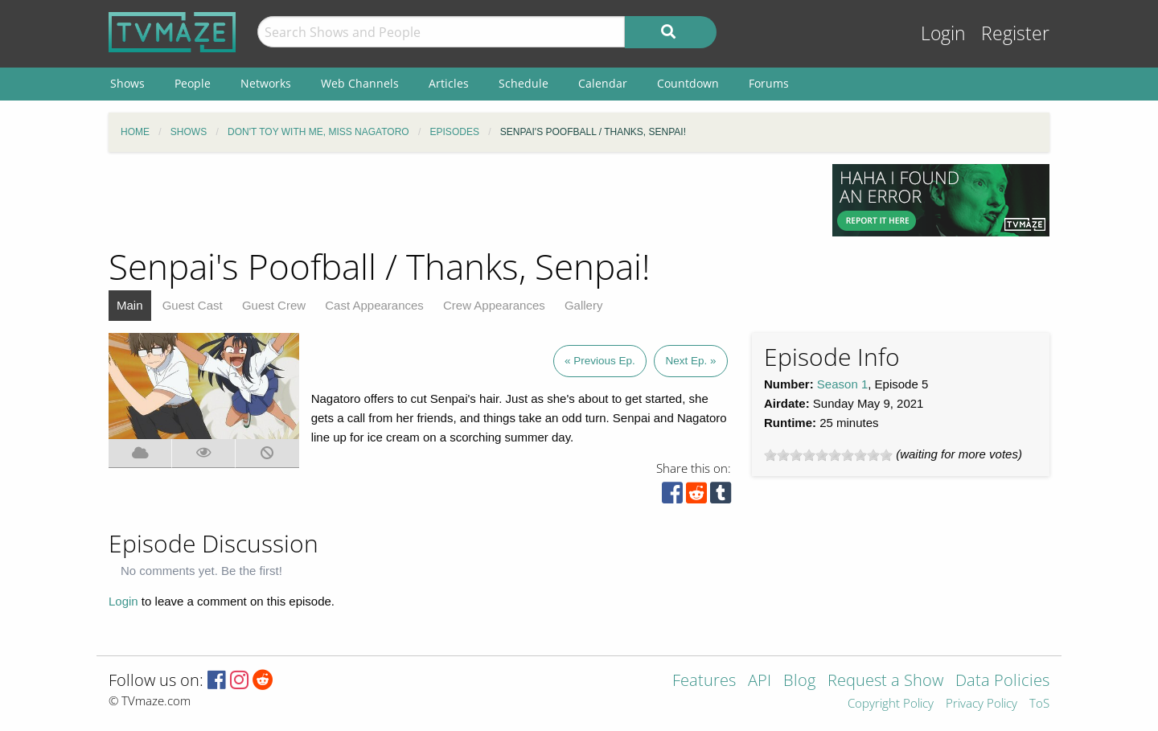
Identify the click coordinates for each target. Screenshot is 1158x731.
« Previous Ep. (600, 361)
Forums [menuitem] (769, 83)
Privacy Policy (981, 704)
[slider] (828, 455)
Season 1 (842, 384)
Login (943, 33)
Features (704, 681)
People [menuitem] (193, 83)
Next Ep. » (690, 361)
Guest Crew (274, 305)
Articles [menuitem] (449, 83)
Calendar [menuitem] (602, 83)
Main (130, 305)
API (759, 681)
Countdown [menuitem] (688, 83)
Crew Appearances (494, 305)
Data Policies (1002, 681)
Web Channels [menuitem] (360, 83)
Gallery (584, 305)
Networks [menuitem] (265, 83)
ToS (1039, 704)
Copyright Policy (891, 704)
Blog (799, 681)
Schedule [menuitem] (523, 83)
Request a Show (885, 681)
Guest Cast (192, 305)
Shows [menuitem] (127, 83)
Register (1015, 33)
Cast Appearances (374, 305)
